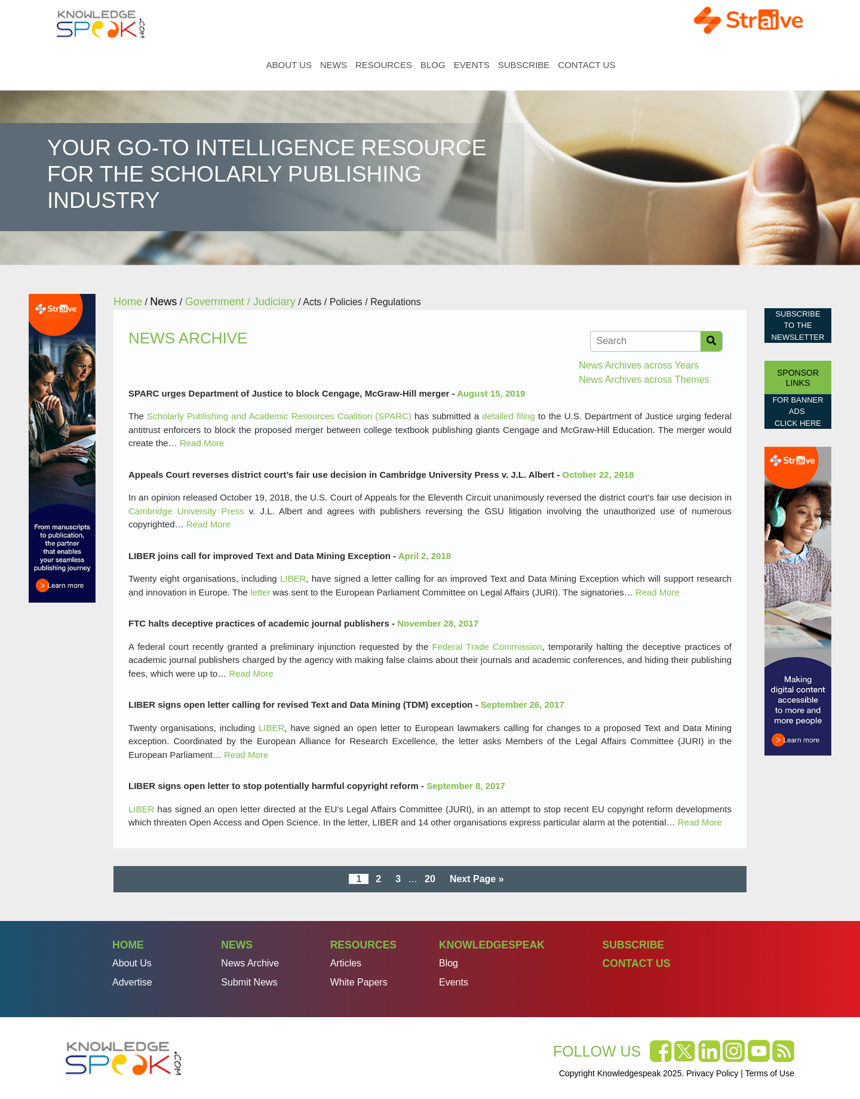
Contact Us (586, 65)
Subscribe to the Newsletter (798, 325)
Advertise (132, 982)
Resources (383, 65)
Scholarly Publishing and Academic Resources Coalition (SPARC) (279, 416)
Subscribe (524, 65)
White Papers (359, 982)
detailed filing (508, 416)
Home (252, 65)
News (333, 65)
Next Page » (477, 879)
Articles (345, 963)
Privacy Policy (712, 1073)
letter (260, 592)
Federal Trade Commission (487, 646)
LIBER (293, 578)
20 (430, 879)
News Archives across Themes (644, 379)
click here (798, 423)
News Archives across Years (639, 365)
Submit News (249, 982)
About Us (289, 65)
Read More (202, 443)
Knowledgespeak (492, 945)
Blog (433, 65)
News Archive (250, 963)
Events (472, 65)
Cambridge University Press (186, 511)
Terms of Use (769, 1073)
